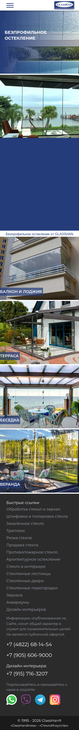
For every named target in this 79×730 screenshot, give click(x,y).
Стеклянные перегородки (32, 588)
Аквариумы (17, 602)
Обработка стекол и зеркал (33, 509)
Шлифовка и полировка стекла (37, 516)
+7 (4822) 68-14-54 (29, 644)
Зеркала (14, 595)
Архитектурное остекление (33, 559)
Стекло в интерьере (26, 566)
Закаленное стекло (25, 523)
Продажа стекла (22, 545)
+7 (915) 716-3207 (27, 674)
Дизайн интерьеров (26, 609)
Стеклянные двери (25, 581)
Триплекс (15, 530)
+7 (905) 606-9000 (29, 655)
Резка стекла (19, 538)
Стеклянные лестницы (28, 573)
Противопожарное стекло (32, 552)
